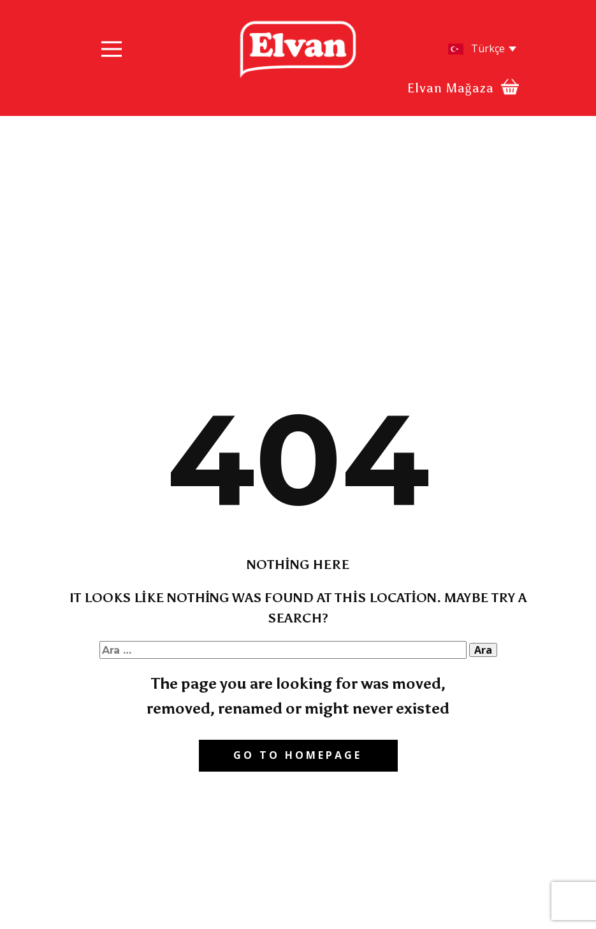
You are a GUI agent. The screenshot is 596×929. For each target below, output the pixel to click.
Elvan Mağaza (450, 88)
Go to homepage (297, 755)
